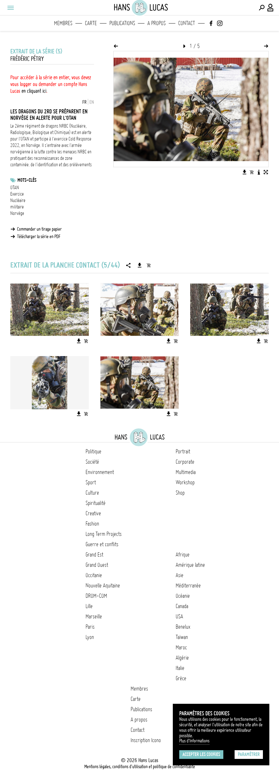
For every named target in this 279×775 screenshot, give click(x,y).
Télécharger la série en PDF (38, 236)
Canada (182, 606)
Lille (89, 606)
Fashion (92, 523)
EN (91, 102)
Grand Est (94, 554)
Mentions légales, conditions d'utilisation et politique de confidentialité (139, 767)
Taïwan (182, 637)
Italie (180, 668)
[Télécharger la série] (140, 265)
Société (92, 462)
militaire (17, 207)
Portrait (183, 451)
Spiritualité (96, 503)
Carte (91, 23)
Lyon (90, 637)
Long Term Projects (104, 534)
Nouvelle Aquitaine (103, 585)
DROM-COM (96, 596)
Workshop (185, 482)
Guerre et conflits (102, 544)
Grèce (181, 678)
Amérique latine (190, 565)
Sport (91, 482)
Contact (186, 23)
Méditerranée (188, 585)
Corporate (185, 462)
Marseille (94, 616)
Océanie (183, 596)
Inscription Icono (146, 740)
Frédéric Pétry (27, 59)
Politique (93, 451)
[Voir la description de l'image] (259, 172)
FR (84, 102)
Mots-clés (26, 180)
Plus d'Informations (194, 741)
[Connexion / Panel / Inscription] (270, 7)
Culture (92, 492)
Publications (122, 23)
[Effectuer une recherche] (261, 7)
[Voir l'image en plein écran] (266, 172)
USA (179, 616)
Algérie (182, 657)
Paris (90, 627)
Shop (180, 492)
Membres (63, 23)
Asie (179, 575)
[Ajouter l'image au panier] (252, 172)
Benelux (183, 627)
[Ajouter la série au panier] (149, 265)
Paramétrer (249, 754)
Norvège (17, 213)
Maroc (181, 647)
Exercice (17, 194)
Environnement (100, 472)
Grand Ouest (97, 565)
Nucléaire (17, 200)
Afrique (183, 554)
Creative (93, 513)
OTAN (14, 187)
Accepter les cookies (201, 754)
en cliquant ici (34, 91)
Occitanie (94, 575)
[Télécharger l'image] (244, 172)
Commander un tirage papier (39, 229)
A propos (156, 23)
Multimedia (186, 472)
